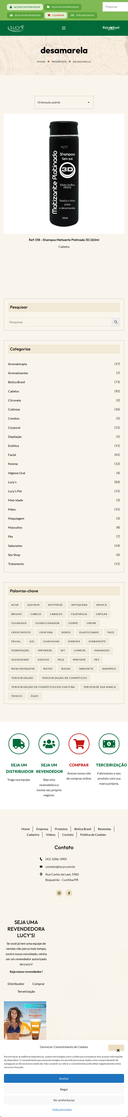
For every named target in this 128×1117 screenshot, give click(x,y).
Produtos (59, 61)
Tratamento (16, 564)
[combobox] (64, 102)
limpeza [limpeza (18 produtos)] (80, 650)
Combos (13, 418)
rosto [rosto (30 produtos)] (48, 668)
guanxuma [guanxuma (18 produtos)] (51, 641)
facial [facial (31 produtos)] (16, 641)
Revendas (104, 829)
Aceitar (64, 1078)
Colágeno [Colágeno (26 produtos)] (19, 623)
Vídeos (50, 834)
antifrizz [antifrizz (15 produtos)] (55, 604)
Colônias (14, 409)
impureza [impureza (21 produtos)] (45, 650)
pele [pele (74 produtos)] (61, 659)
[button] (116, 1048)
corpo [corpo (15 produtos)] (73, 623)
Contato (68, 834)
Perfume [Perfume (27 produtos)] (79, 659)
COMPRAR (79, 764)
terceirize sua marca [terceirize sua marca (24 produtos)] (100, 686)
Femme (13, 464)
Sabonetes (15, 545)
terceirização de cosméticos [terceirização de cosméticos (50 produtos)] (64, 677)
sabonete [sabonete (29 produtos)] (86, 668)
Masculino (15, 527)
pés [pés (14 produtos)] (96, 659)
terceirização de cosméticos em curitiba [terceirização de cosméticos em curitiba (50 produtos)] (43, 686)
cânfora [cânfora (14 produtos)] (46, 632)
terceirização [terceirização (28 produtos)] (22, 677)
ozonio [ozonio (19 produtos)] (43, 659)
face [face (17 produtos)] (111, 632)
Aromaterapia (17, 364)
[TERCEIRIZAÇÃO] (109, 743)
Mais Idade (15, 500)
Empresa (42, 829)
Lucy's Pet (15, 491)
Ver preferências (64, 1100)
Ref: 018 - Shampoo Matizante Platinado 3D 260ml (64, 240)
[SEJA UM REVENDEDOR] (49, 743)
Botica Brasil (16, 382)
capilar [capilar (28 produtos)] (102, 614)
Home (41, 61)
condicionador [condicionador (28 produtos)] (47, 623)
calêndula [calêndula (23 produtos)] (79, 614)
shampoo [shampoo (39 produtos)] (109, 668)
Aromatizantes (18, 373)
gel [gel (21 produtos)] (32, 641)
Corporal (14, 427)
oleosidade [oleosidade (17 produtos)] (20, 659)
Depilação (15, 436)
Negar (64, 1089)
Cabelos (64, 246)
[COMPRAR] (79, 743)
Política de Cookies (62, 1109)
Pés (10, 536)
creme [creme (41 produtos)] (91, 623)
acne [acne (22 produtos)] (15, 604)
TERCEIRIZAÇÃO (111, 764)
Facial (12, 455)
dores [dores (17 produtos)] (66, 632)
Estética (13, 445)
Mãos (12, 509)
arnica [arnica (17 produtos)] (101, 604)
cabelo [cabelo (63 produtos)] (35, 614)
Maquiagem (16, 518)
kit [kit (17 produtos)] (63, 650)
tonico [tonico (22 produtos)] (16, 695)
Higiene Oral (16, 473)
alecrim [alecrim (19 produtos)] (34, 604)
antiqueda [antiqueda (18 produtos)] (79, 604)
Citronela (14, 400)
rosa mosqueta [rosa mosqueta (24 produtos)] (23, 668)
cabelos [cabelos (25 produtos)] (56, 614)
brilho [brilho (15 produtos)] (16, 614)
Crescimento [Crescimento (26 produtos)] (21, 632)
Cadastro (33, 834)
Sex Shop (14, 555)
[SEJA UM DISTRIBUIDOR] (18, 743)
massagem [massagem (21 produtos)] (102, 650)
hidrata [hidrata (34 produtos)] (74, 641)
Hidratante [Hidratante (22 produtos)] (97, 641)
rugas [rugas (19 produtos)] (66, 668)
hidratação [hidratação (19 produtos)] (20, 650)
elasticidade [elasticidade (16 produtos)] (89, 632)
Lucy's (12, 482)
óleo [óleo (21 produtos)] (35, 695)
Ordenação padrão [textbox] (49, 102)
